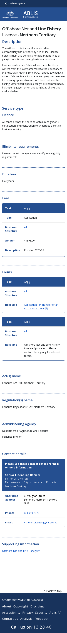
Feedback (42, 623)
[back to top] (33, 595)
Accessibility (11, 617)
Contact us (10, 623)
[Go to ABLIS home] (20, 14)
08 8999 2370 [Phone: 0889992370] (31, 513)
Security (41, 617)
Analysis (26, 623)
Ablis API (56, 617)
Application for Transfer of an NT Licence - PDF (41, 306)
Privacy (27, 617)
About (6, 611)
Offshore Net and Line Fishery (20, 551)
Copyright (20, 611)
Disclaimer (38, 611)
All (25, 227)
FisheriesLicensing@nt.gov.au (40, 522)
